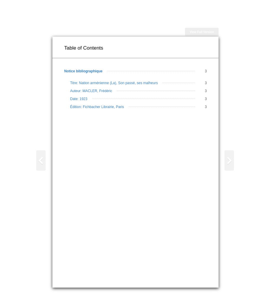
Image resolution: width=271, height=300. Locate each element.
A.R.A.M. (216, 293)
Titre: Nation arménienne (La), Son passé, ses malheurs (114, 83)
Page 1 (229, 176)
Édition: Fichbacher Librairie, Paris (97, 107)
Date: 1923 (78, 99)
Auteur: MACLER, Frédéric (91, 91)
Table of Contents (41, 179)
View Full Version (202, 32)
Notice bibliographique (83, 71)
